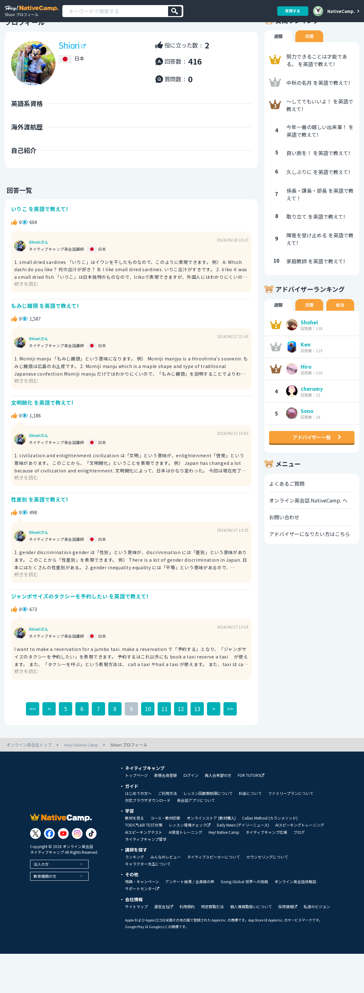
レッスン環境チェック (189, 851)
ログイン (190, 801)
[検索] (175, 11)
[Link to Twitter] (35, 859)
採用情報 (287, 932)
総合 (341, 325)
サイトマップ (136, 932)
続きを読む (27, 304)
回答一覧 (17, 209)
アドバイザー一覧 (312, 460)
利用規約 (187, 932)
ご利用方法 (167, 819)
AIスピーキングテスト (143, 858)
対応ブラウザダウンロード (148, 826)
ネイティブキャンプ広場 (266, 858)
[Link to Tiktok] (91, 859)
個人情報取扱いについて (251, 932)
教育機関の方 (45, 901)
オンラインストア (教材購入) (211, 844)
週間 (278, 56)
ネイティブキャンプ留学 (145, 865)
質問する (291, 11)
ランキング (134, 882)
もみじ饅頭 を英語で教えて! (45, 327)
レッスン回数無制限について (208, 819)
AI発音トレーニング (185, 858)
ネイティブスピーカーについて (213, 882)
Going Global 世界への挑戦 (244, 907)
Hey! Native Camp (224, 858)
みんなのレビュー (165, 882)
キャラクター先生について (148, 889)
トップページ (136, 801)
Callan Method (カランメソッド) (270, 844)
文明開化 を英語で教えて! (42, 425)
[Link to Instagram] (77, 859)
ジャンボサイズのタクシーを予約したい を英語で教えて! (79, 621)
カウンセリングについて (267, 882)
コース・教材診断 (165, 844)
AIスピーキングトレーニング (299, 850)
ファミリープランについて (290, 819)
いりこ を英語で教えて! (39, 229)
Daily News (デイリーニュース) (243, 850)
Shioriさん (38, 263)
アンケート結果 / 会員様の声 (189, 907)
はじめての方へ (138, 819)
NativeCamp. (341, 11)
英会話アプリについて (196, 826)
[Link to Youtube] (63, 859)
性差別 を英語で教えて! (39, 523)
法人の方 (41, 889)
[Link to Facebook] (49, 859)
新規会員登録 (165, 801)
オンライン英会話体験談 (295, 907)
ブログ (299, 858)
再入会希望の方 (218, 801)
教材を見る (134, 844)
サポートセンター (142, 914)
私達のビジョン (317, 932)
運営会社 (163, 932)
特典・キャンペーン (142, 907)
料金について (250, 819)
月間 (310, 56)
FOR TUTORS (251, 801)
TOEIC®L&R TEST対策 (143, 850)
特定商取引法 (212, 932)
